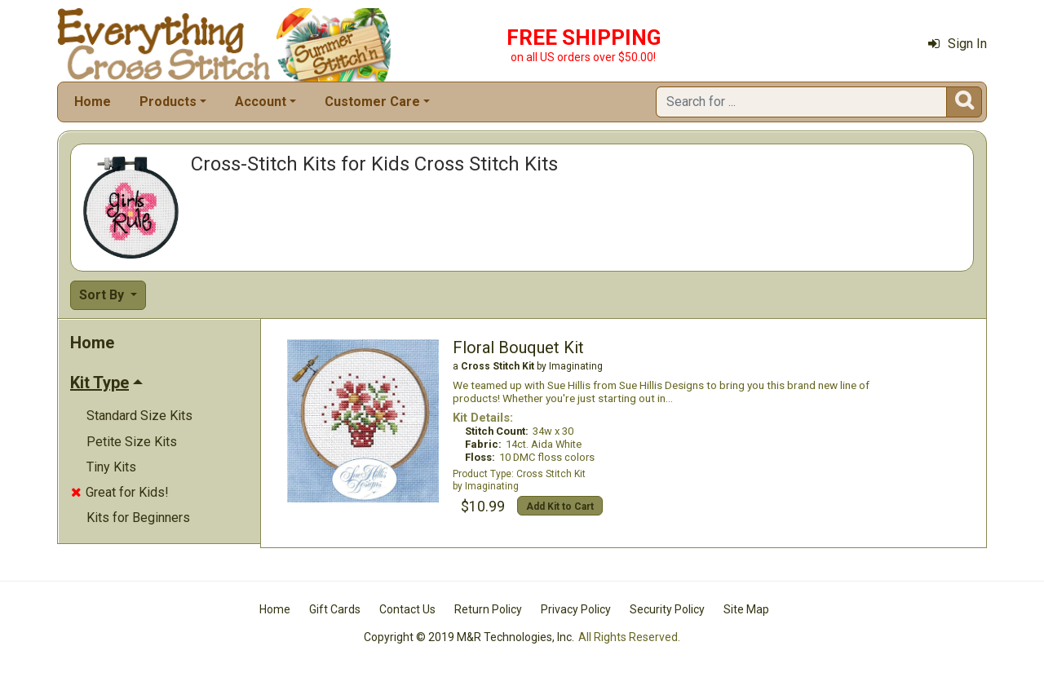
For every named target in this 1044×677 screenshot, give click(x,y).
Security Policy (667, 609)
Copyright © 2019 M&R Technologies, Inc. (469, 637)
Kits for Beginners (138, 517)
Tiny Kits (111, 467)
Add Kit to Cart (560, 506)
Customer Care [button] (372, 101)
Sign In (957, 43)
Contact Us (407, 609)
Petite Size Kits (131, 441)
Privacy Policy (576, 609)
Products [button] (168, 101)
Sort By (103, 295)
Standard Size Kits (139, 415)
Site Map (746, 609)
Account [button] (260, 101)
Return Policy (488, 609)
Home (92, 101)
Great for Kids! (120, 492)
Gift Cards (335, 609)
